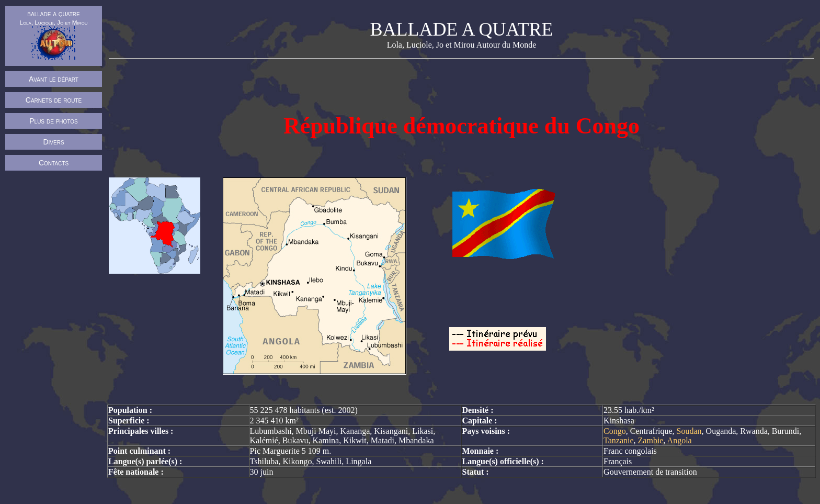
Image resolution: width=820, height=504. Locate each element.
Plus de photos (53, 121)
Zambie (651, 440)
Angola (679, 440)
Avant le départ (53, 79)
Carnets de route (54, 100)
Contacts (54, 163)
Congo (614, 431)
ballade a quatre (53, 34)
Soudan (689, 431)
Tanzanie (618, 440)
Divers (53, 142)
